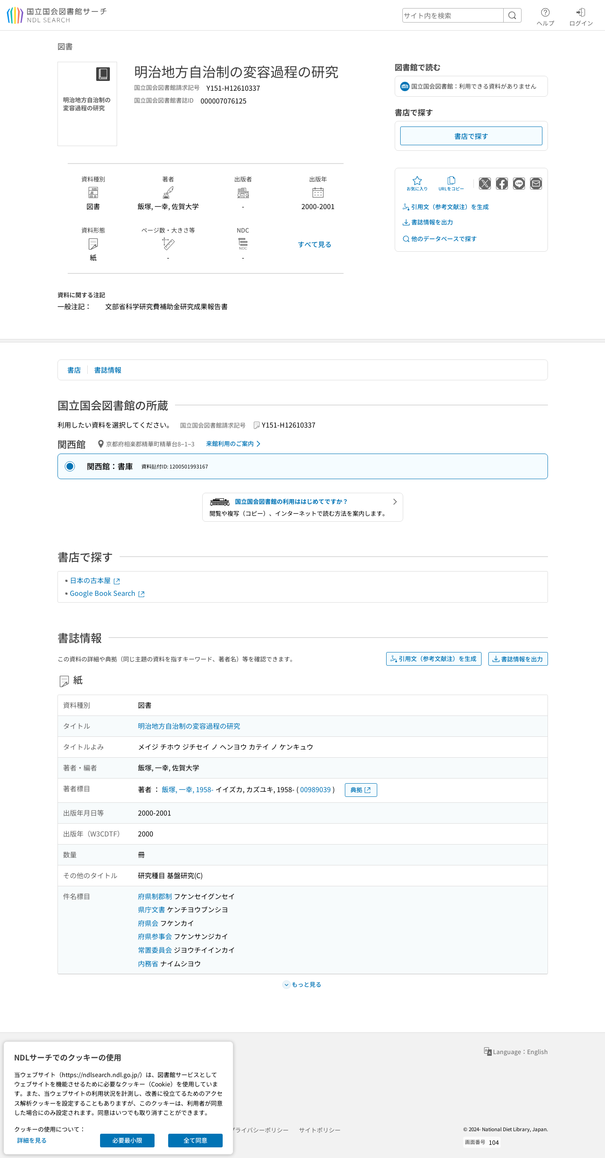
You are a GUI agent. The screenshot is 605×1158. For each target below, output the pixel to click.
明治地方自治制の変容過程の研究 (189, 726)
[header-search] (462, 15)
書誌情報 (107, 370)
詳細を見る (32, 1140)
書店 (74, 370)
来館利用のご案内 (235, 444)
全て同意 (195, 1140)
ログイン (581, 16)
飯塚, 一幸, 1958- (188, 789)
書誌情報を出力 (427, 222)
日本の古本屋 (95, 580)
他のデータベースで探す (439, 238)
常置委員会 (155, 950)
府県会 (148, 923)
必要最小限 (127, 1140)
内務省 (148, 963)
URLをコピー (451, 183)
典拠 (361, 789)
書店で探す (471, 136)
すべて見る (315, 244)
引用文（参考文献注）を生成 (445, 206)
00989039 (315, 789)
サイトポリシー (320, 1130)
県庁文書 (151, 909)
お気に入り (417, 183)
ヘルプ (545, 16)
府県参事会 (155, 936)
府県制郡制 (155, 896)
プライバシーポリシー (259, 1130)
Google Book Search (108, 593)
